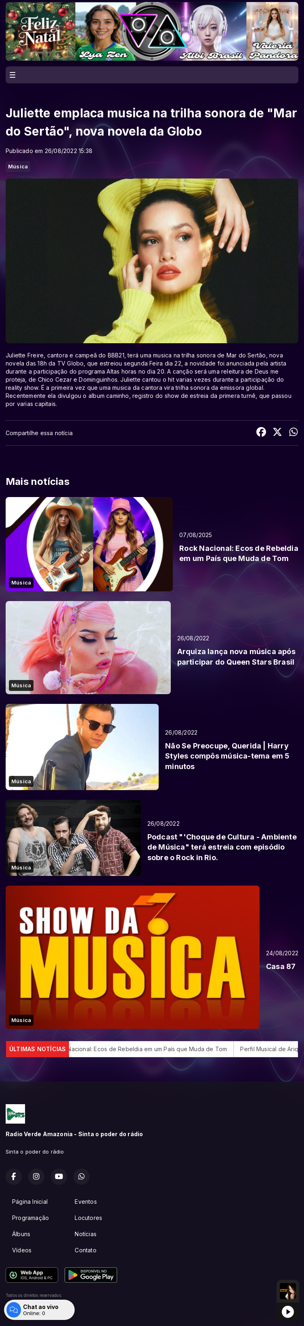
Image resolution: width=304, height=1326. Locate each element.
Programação (30, 1217)
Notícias (85, 1233)
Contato (85, 1250)
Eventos (85, 1201)
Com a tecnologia (34, 1311)
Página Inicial (30, 1201)
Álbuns (21, 1233)
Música (18, 166)
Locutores (88, 1217)
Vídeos (21, 1250)
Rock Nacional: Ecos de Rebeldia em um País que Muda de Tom (148, 1049)
